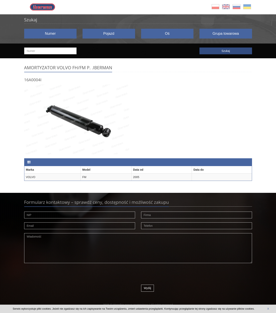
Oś (167, 34)
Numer (50, 34)
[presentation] (171, 275)
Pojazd (108, 34)
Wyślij (147, 288)
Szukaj (225, 50)
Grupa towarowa (225, 34)
